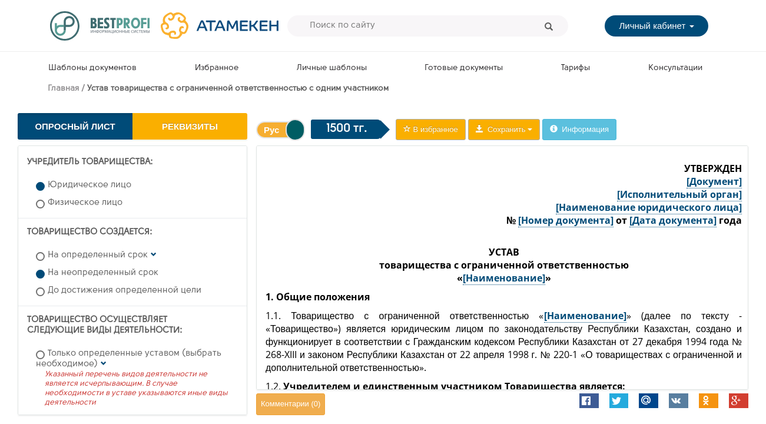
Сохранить (504, 129)
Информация (579, 129)
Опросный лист (75, 126)
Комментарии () (290, 403)
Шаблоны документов (92, 68)
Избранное (216, 68)
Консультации (675, 68)
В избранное (430, 129)
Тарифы (575, 68)
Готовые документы (464, 68)
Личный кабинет (656, 26)
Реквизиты (190, 126)
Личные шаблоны (332, 68)
